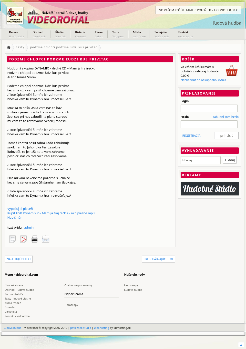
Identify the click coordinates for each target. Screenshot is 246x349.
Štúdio (60, 34)
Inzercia (10, 307)
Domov (16, 34)
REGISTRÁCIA (191, 136)
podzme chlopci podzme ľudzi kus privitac (63, 47)
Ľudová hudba (133, 289)
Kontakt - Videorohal (17, 316)
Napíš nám (15, 217)
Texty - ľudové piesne (18, 298)
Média (139, 34)
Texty (118, 34)
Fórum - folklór (14, 294)
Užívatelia (11, 311)
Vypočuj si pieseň (20, 208)
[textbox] (201, 160)
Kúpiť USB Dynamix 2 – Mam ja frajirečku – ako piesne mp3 (51, 213)
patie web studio (80, 328)
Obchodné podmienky (78, 285)
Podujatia (161, 34)
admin (29, 227)
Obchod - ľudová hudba (19, 289)
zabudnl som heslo (226, 117)
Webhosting (101, 328)
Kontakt (185, 34)
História (80, 34)
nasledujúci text (19, 259)
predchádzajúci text (158, 259)
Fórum (99, 34)
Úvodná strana (14, 285)
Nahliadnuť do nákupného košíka (203, 80)
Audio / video (13, 303)
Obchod (39, 34)
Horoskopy (131, 285)
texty (20, 47)
